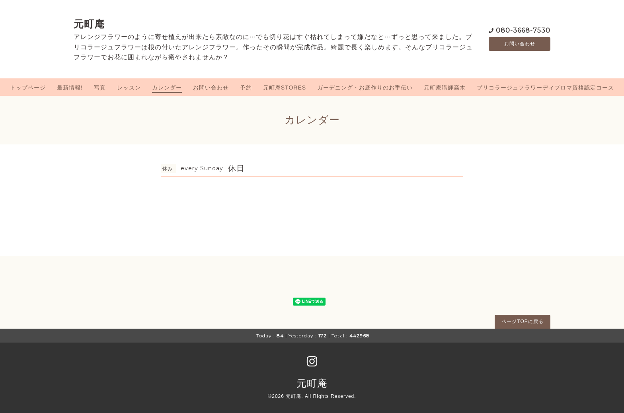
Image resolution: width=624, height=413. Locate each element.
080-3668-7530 (523, 29)
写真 (100, 87)
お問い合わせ (520, 44)
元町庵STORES (284, 87)
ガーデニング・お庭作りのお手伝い (365, 87)
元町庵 (89, 24)
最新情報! (70, 87)
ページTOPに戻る (522, 321)
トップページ (28, 87)
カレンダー (167, 87)
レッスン (129, 87)
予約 (246, 87)
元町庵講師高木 (445, 87)
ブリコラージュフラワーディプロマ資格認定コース (545, 87)
